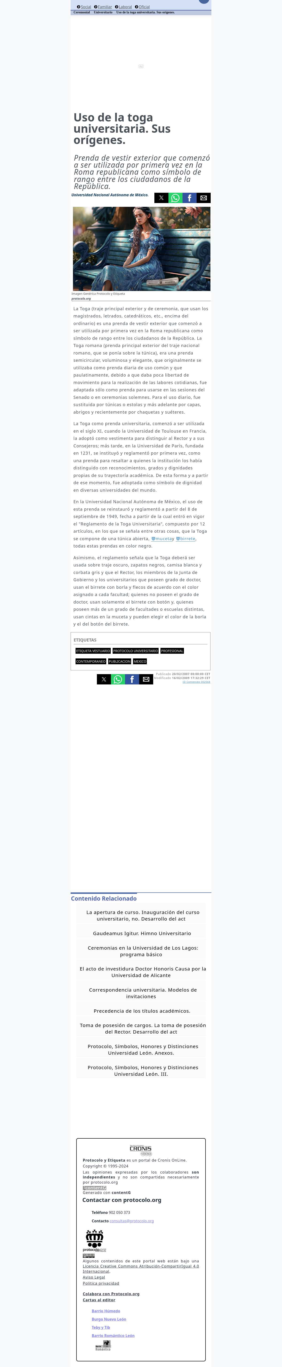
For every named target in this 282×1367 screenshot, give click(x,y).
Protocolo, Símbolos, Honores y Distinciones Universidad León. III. (143, 1070)
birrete (187, 538)
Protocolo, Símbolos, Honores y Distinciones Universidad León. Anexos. (143, 1049)
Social (86, 6)
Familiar (105, 6)
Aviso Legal (94, 1277)
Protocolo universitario (135, 651)
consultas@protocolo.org (132, 1221)
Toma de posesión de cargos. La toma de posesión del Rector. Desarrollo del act (143, 1028)
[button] (161, 198)
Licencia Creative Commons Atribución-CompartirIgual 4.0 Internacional (141, 1269)
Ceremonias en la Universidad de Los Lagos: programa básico (143, 951)
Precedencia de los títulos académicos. (142, 1011)
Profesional (172, 651)
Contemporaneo (91, 661)
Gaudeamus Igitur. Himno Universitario (142, 933)
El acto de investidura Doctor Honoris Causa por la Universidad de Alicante (143, 971)
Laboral (125, 6)
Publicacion (120, 661)
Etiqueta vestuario (93, 651)
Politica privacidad (101, 1283)
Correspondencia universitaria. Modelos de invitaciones (143, 993)
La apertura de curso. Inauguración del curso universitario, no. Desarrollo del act (143, 915)
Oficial (144, 6)
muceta (164, 538)
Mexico (140, 661)
